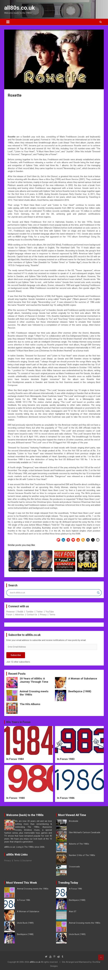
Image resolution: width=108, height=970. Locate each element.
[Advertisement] (54, 116)
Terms (52, 614)
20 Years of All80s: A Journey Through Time (34, 680)
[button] (58, 540)
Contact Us (32, 614)
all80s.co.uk (19, 8)
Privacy (43, 614)
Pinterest (10, 611)
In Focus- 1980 (15, 798)
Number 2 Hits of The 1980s (82, 855)
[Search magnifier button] (98, 593)
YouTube (50, 611)
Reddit (20, 611)
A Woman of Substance (82, 678)
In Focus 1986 (66, 798)
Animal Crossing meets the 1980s (34, 693)
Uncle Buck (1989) (25, 923)
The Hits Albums (30, 704)
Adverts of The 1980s (79, 844)
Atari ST (72, 911)
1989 (35, 433)
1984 (29, 250)
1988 (89, 367)
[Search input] (53, 593)
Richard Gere (84, 487)
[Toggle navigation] (8, 22)
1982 (78, 233)
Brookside (73, 821)
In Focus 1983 (66, 759)
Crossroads (74, 866)
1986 (53, 139)
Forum (9, 614)
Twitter (39, 611)
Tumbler (29, 611)
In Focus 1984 (15, 759)
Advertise (19, 614)
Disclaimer (27, 860)
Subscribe (16, 655)
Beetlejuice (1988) (79, 691)
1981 (10, 231)
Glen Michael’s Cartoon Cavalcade (84, 832)
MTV (24, 273)
